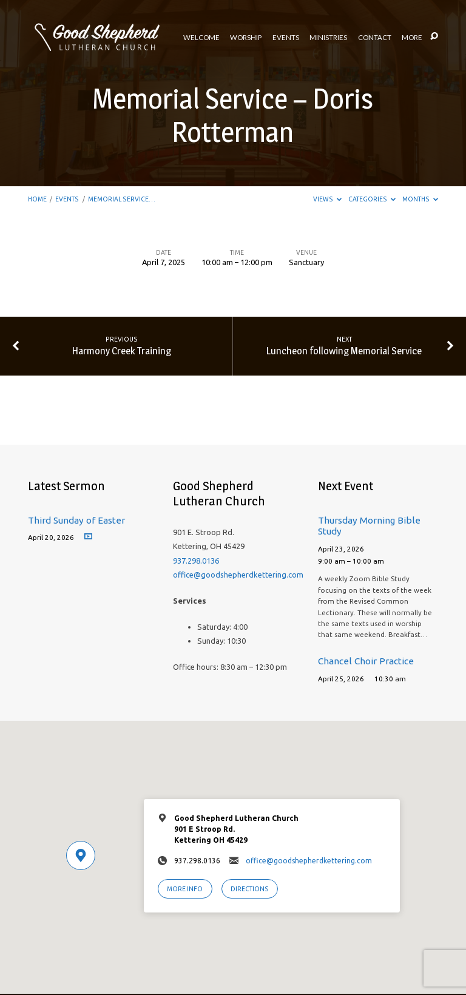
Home (37, 199)
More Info (185, 888)
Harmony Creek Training (121, 351)
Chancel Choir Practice (366, 661)
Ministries (328, 37)
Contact (374, 37)
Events (285, 37)
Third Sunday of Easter (76, 520)
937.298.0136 (196, 560)
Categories (372, 199)
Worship (246, 37)
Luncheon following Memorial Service (344, 351)
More (412, 37)
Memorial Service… (121, 199)
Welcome (201, 37)
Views (327, 199)
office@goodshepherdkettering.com (238, 574)
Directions (250, 888)
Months (420, 199)
